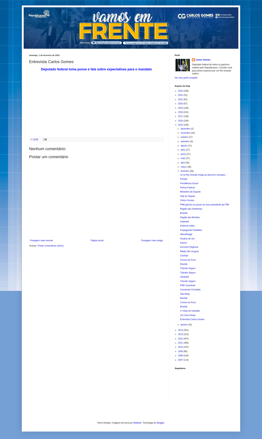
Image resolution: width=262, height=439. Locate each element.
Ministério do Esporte (190, 192)
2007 (181, 360)
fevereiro (185, 171)
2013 (181, 334)
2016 (181, 120)
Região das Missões (190, 217)
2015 (181, 125)
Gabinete (184, 221)
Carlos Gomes (203, 60)
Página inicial (97, 240)
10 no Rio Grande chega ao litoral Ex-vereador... (203, 175)
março (184, 167)
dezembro (186, 128)
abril (183, 162)
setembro (185, 141)
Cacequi (184, 255)
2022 (181, 95)
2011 (181, 343)
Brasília (183, 213)
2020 (181, 103)
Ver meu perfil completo (186, 78)
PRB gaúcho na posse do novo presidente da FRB (204, 204)
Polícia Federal (187, 187)
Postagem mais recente (41, 240)
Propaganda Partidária (191, 230)
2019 (181, 108)
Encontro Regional (189, 247)
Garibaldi (184, 277)
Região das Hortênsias (191, 209)
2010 (181, 347)
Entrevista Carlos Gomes (192, 319)
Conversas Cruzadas (190, 289)
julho (183, 150)
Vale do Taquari (187, 196)
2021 (181, 99)
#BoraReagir (186, 234)
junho (184, 154)
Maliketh (137, 423)
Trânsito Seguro (188, 268)
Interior (183, 243)
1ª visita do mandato (190, 311)
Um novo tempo (188, 315)
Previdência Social (189, 183)
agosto (184, 145)
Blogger (160, 423)
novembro (186, 133)
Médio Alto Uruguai (189, 251)
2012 (181, 338)
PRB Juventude (187, 285)
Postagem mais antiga (152, 240)
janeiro (184, 324)
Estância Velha (187, 225)
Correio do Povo (188, 260)
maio (183, 158)
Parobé (183, 179)
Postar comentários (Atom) (51, 245)
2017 (181, 116)
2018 (181, 112)
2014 (181, 330)
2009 (181, 351)
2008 (181, 355)
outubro (185, 137)
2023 (181, 91)
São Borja (185, 294)
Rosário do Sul (187, 238)
